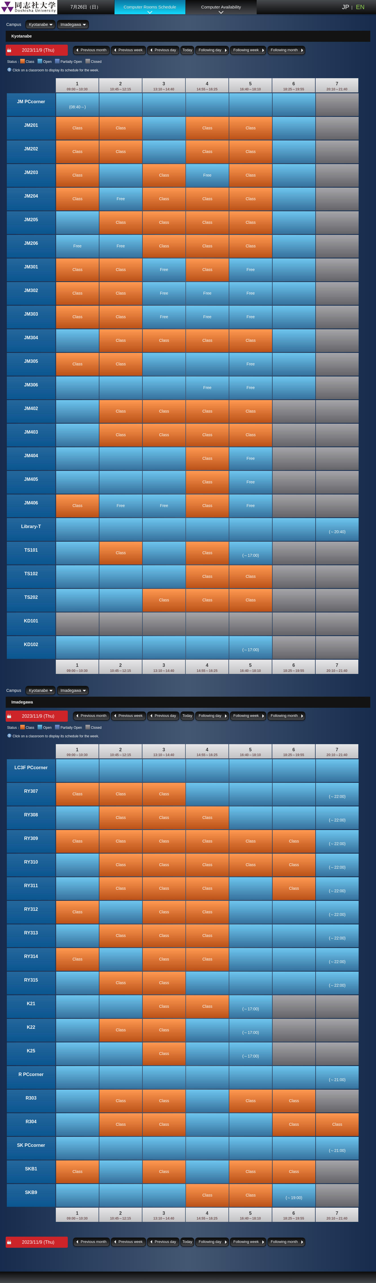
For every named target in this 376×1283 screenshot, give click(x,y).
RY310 (31, 862)
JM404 (31, 455)
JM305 (31, 361)
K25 (31, 1050)
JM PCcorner (31, 101)
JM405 (31, 479)
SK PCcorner (31, 1145)
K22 (31, 1027)
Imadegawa (70, 24)
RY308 (31, 814)
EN (360, 7)
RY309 (31, 838)
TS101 (31, 550)
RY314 (31, 956)
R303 (31, 1098)
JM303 (31, 314)
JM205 (31, 219)
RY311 (31, 885)
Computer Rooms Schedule (150, 7)
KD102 (31, 644)
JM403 (31, 432)
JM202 (31, 148)
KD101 (31, 620)
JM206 (31, 243)
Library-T (31, 526)
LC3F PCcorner (31, 767)
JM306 (31, 384)
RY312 (31, 909)
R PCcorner (31, 1074)
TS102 (31, 573)
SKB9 (31, 1192)
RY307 (31, 791)
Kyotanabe (38, 24)
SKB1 (31, 1168)
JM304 (31, 337)
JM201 (31, 125)
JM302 (31, 290)
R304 (31, 1121)
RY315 (31, 980)
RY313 (31, 932)
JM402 (31, 408)
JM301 (31, 266)
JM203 (31, 172)
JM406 (31, 502)
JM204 (31, 196)
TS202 (31, 597)
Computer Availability (221, 7)
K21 (31, 1003)
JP (345, 7)
